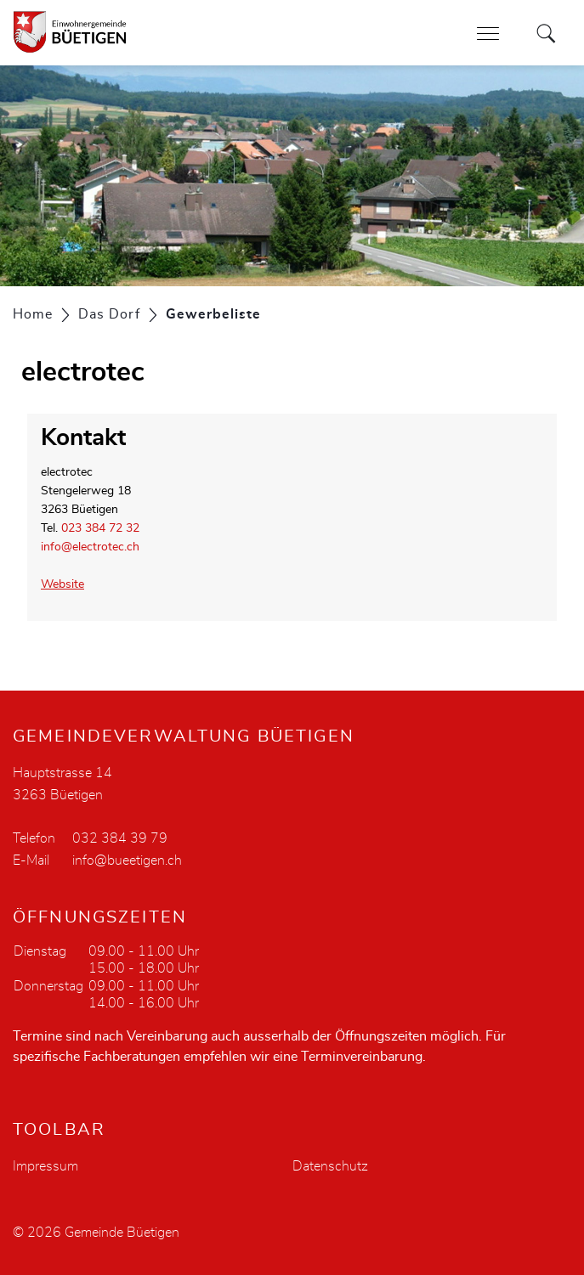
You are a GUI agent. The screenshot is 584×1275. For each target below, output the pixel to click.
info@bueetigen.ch (127, 860)
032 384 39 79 (119, 838)
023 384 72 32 (100, 528)
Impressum (45, 1166)
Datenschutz (330, 1166)
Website (70, 584)
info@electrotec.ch (90, 547)
